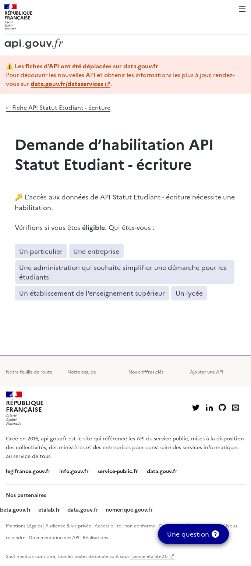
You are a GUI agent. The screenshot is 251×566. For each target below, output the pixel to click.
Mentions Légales (24, 525)
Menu (242, 8)
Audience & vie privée (68, 525)
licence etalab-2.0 (148, 556)
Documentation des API (54, 537)
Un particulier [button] (41, 251)
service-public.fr (118, 471)
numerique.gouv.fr (129, 509)
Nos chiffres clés (145, 371)
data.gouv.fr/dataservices (67, 83)
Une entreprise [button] (96, 251)
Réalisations (95, 537)
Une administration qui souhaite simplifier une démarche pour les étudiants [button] (123, 272)
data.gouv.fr (162, 471)
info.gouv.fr (74, 471)
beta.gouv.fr (15, 509)
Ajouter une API (206, 371)
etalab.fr (49, 509)
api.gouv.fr (54, 438)
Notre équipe (81, 371)
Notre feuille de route (29, 371)
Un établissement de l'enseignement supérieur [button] (92, 293)
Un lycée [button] (189, 293)
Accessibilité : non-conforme (125, 525)
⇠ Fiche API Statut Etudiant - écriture (58, 107)
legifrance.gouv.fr (28, 471)
